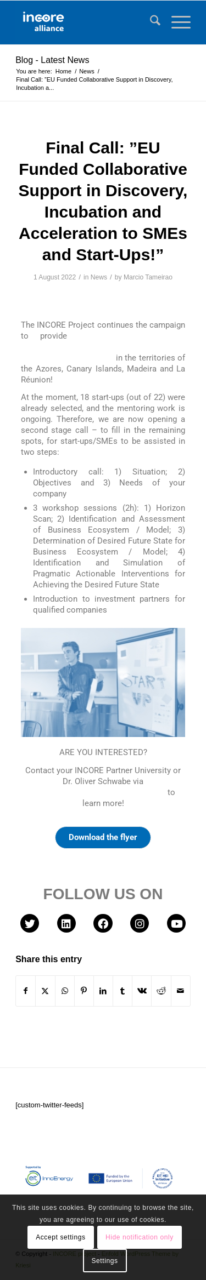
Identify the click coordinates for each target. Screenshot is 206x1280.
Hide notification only (139, 1237)
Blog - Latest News (52, 60)
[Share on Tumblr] (122, 991)
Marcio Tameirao (148, 277)
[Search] (149, 22)
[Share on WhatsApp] (64, 991)
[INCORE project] (85, 22)
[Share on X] (45, 991)
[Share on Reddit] (161, 991)
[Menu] (175, 22)
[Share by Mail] (180, 991)
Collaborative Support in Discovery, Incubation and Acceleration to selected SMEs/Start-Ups (103, 347)
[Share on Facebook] (25, 991)
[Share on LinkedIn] (103, 991)
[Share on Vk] (141, 991)
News (99, 277)
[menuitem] (149, 22)
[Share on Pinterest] (84, 991)
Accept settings (60, 1237)
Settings (104, 1261)
